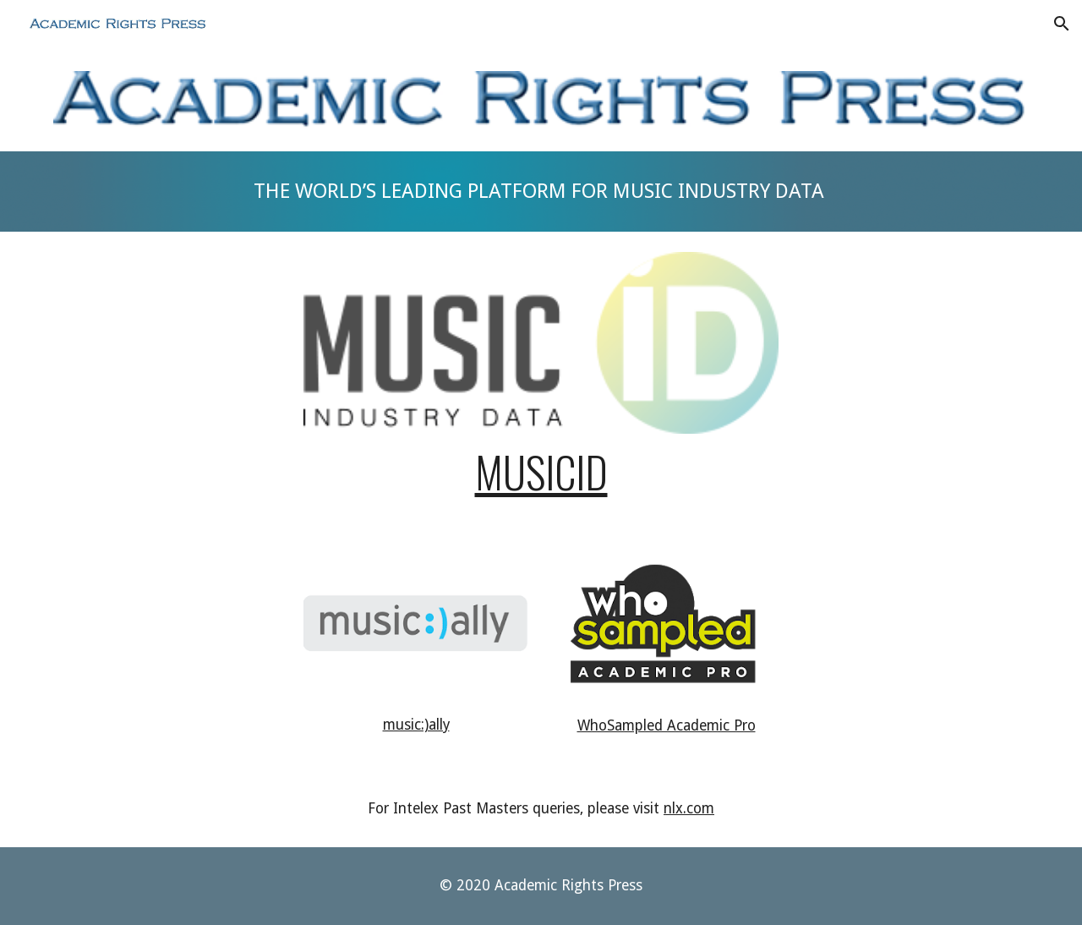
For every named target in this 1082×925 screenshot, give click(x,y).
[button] (1061, 23)
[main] (541, 191)
